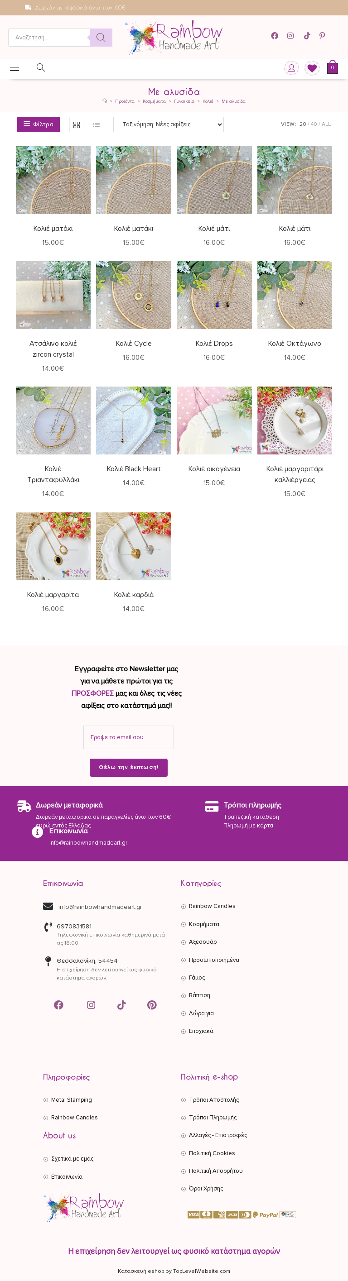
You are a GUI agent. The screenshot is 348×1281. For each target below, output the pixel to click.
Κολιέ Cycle (134, 343)
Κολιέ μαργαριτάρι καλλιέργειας (295, 474)
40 (314, 124)
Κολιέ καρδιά (134, 594)
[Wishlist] (309, 68)
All (326, 124)
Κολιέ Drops (214, 343)
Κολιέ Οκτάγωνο (294, 343)
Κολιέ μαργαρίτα (53, 594)
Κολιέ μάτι (214, 228)
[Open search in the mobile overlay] (60, 38)
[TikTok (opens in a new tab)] (308, 36)
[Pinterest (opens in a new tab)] (323, 36)
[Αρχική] (104, 101)
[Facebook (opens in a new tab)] (277, 36)
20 (303, 124)
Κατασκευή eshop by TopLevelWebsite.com (174, 1271)
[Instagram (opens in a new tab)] (292, 36)
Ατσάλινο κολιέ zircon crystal (53, 349)
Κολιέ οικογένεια (214, 468)
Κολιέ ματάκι (53, 228)
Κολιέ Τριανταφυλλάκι (53, 474)
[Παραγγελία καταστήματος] (168, 124)
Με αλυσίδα (234, 101)
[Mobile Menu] (14, 68)
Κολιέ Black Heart (134, 468)
